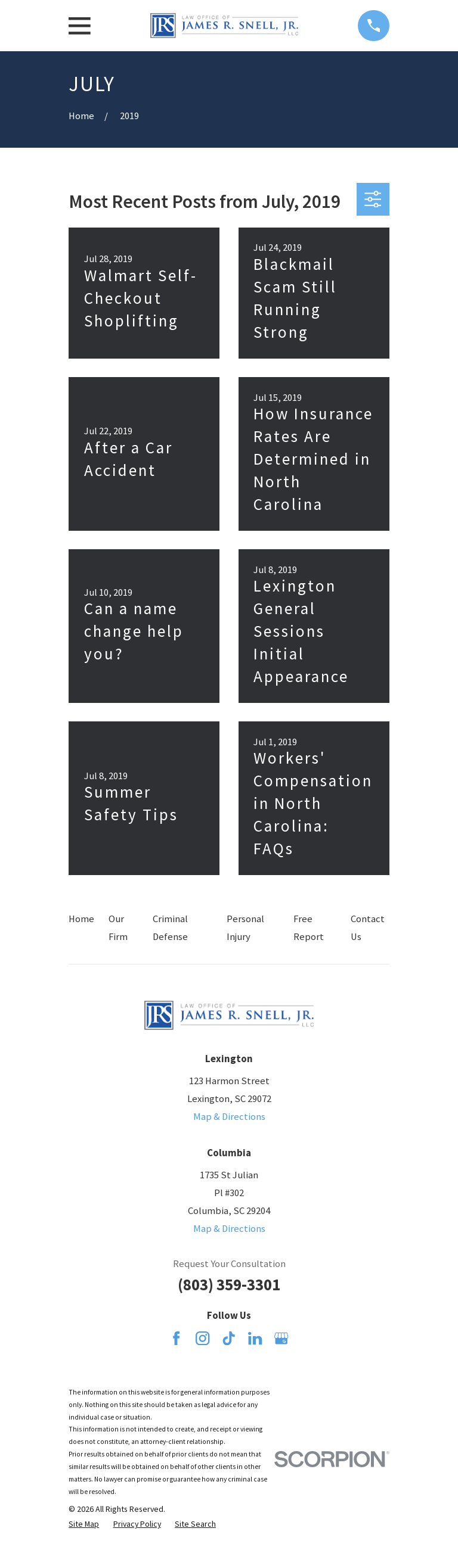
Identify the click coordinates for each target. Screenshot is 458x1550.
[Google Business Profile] (281, 1338)
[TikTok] (229, 1338)
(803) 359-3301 (229, 1284)
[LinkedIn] (255, 1338)
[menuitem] (84, 1524)
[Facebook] (176, 1338)
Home (81, 919)
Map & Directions (229, 1116)
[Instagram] (202, 1338)
